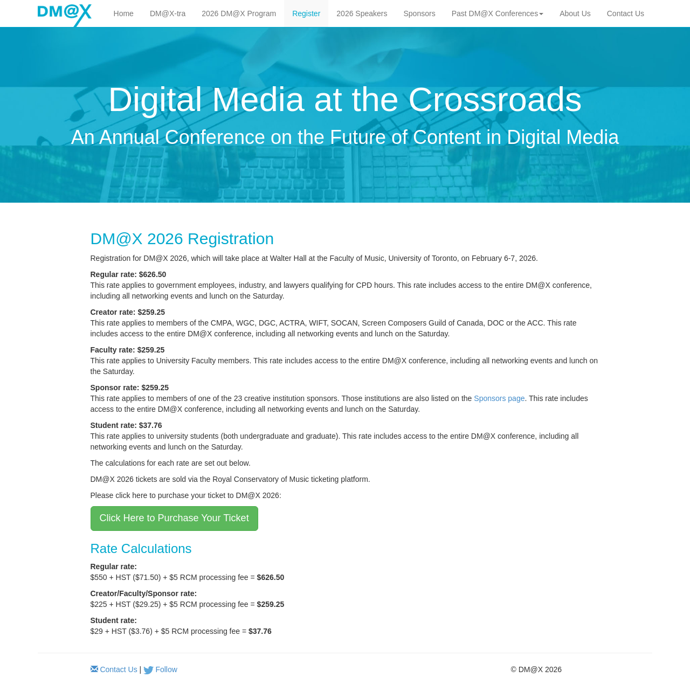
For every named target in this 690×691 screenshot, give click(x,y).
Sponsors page (499, 398)
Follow (166, 669)
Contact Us (625, 13)
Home (124, 13)
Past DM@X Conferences (498, 13)
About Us (575, 13)
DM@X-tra (167, 13)
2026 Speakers (361, 13)
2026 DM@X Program (239, 13)
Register (306, 13)
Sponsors (420, 13)
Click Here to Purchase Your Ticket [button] (174, 518)
